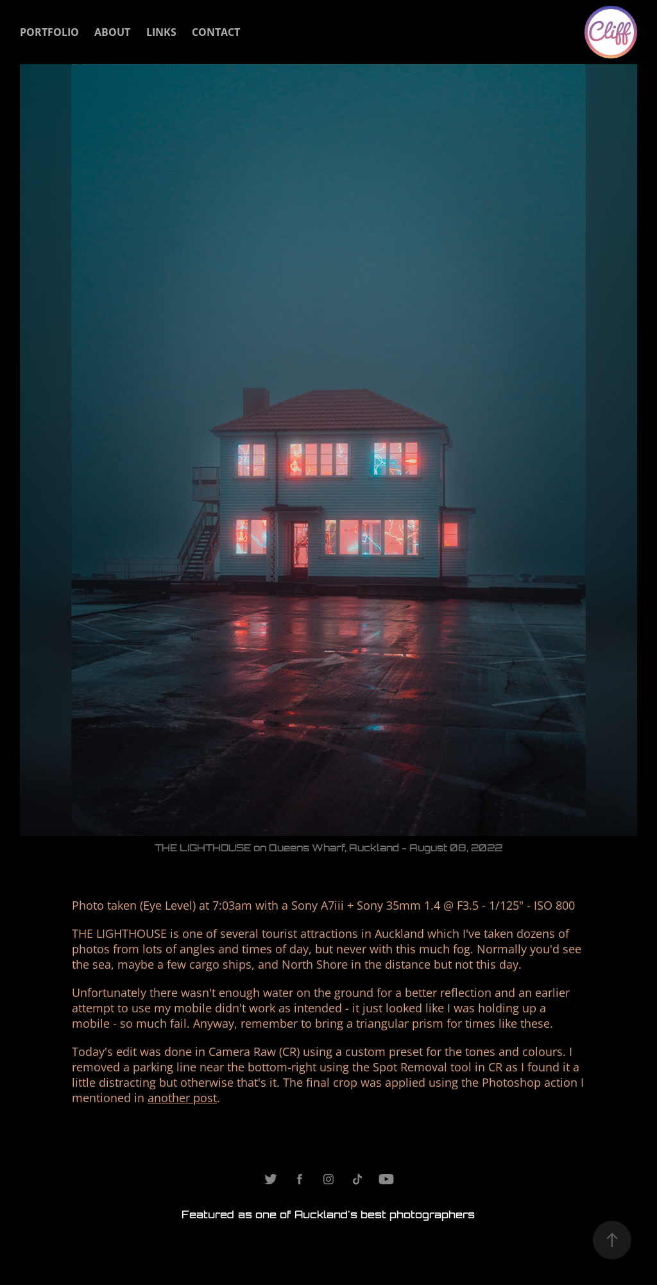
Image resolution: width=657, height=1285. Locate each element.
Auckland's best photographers (384, 1214)
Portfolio (49, 32)
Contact (216, 32)
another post (182, 1097)
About (112, 32)
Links (161, 32)
